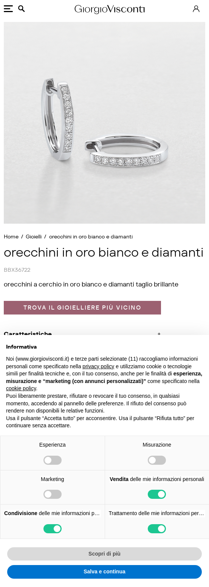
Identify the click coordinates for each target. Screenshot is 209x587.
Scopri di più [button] (104, 554)
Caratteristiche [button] (28, 334)
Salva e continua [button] (104, 571)
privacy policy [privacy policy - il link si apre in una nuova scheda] (98, 366)
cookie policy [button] (21, 388)
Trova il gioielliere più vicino (82, 307)
